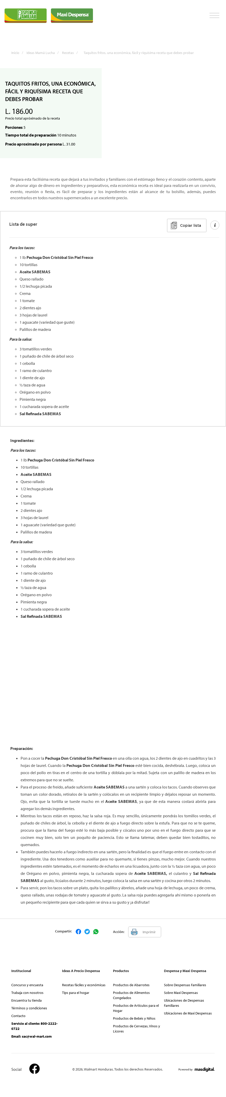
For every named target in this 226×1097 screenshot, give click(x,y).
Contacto (18, 1015)
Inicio (18, 52)
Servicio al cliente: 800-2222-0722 (34, 1026)
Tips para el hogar (75, 992)
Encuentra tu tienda (26, 1000)
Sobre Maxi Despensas (181, 992)
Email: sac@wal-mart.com (31, 1036)
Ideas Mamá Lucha (44, 52)
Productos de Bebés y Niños (134, 1018)
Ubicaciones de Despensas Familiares (184, 1003)
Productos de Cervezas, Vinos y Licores (136, 1028)
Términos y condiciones (29, 1008)
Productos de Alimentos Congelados (131, 995)
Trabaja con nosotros (27, 992)
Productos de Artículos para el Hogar (136, 1008)
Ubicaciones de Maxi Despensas (188, 1013)
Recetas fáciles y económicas (84, 985)
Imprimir (149, 932)
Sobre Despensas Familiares (185, 985)
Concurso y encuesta (27, 985)
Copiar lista (190, 225)
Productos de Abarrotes (131, 985)
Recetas (71, 52)
